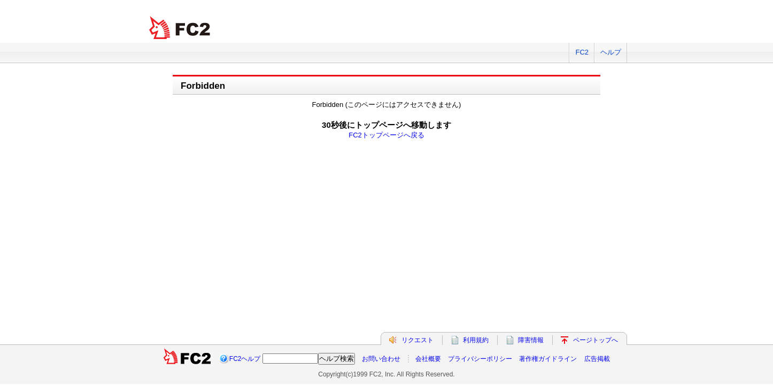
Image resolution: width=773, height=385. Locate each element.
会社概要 (428, 359)
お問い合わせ (381, 359)
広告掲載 (597, 359)
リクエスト (417, 340)
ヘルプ (610, 52)
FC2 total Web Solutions (180, 28)
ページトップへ (595, 340)
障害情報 (531, 340)
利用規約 (476, 340)
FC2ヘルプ (245, 359)
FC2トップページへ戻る (386, 135)
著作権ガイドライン (548, 359)
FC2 (582, 52)
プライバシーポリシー (480, 359)
